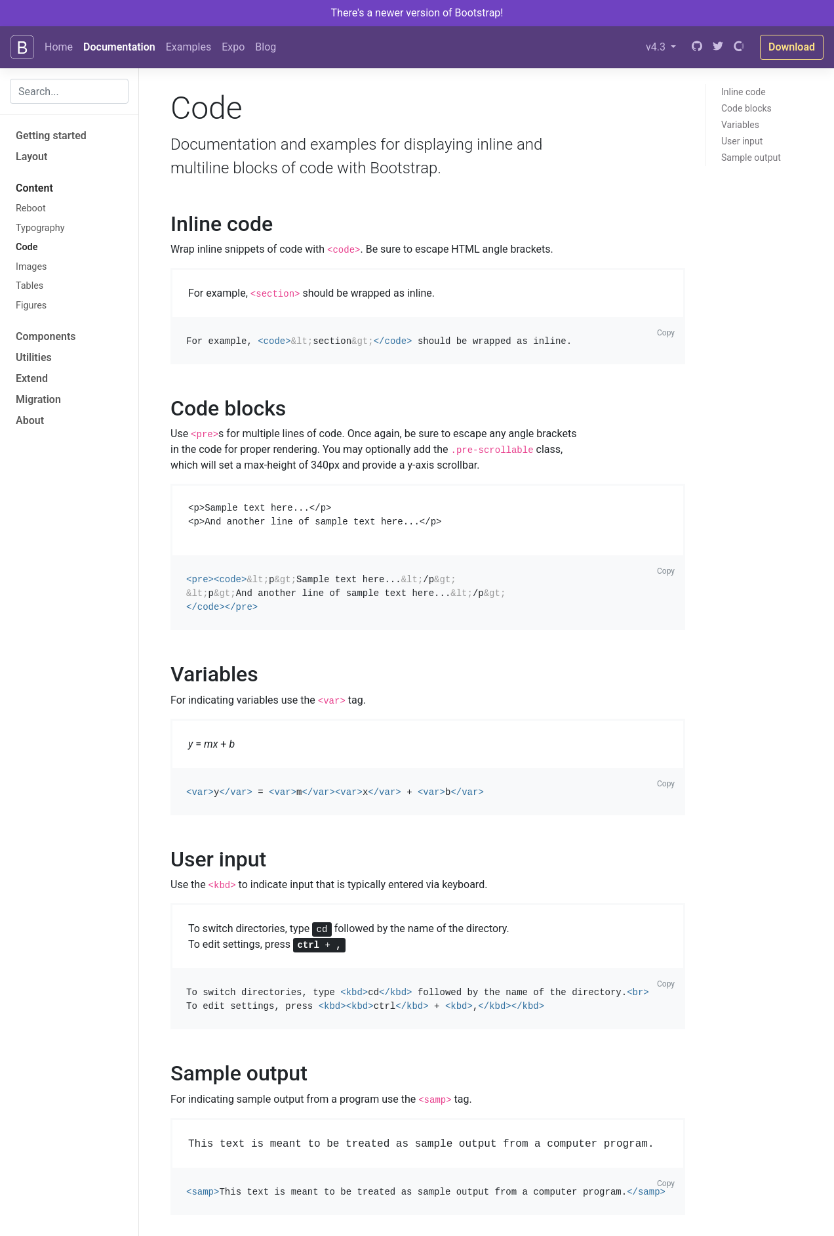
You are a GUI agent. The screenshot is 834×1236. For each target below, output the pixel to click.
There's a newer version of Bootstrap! (417, 13)
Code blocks (746, 108)
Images (31, 266)
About (30, 420)
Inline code (743, 92)
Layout (31, 156)
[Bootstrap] (22, 47)
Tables (29, 285)
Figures (31, 305)
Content (34, 188)
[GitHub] (696, 47)
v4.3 (657, 47)
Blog (265, 47)
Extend (32, 378)
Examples (188, 47)
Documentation (119, 47)
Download (791, 47)
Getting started (51, 135)
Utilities (34, 357)
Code (26, 247)
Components (46, 336)
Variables (740, 124)
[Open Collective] (738, 47)
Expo (233, 47)
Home (59, 47)
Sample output (751, 157)
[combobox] (69, 91)
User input (742, 141)
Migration (38, 399)
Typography (40, 228)
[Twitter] (717, 47)
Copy (666, 332)
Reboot (31, 208)
